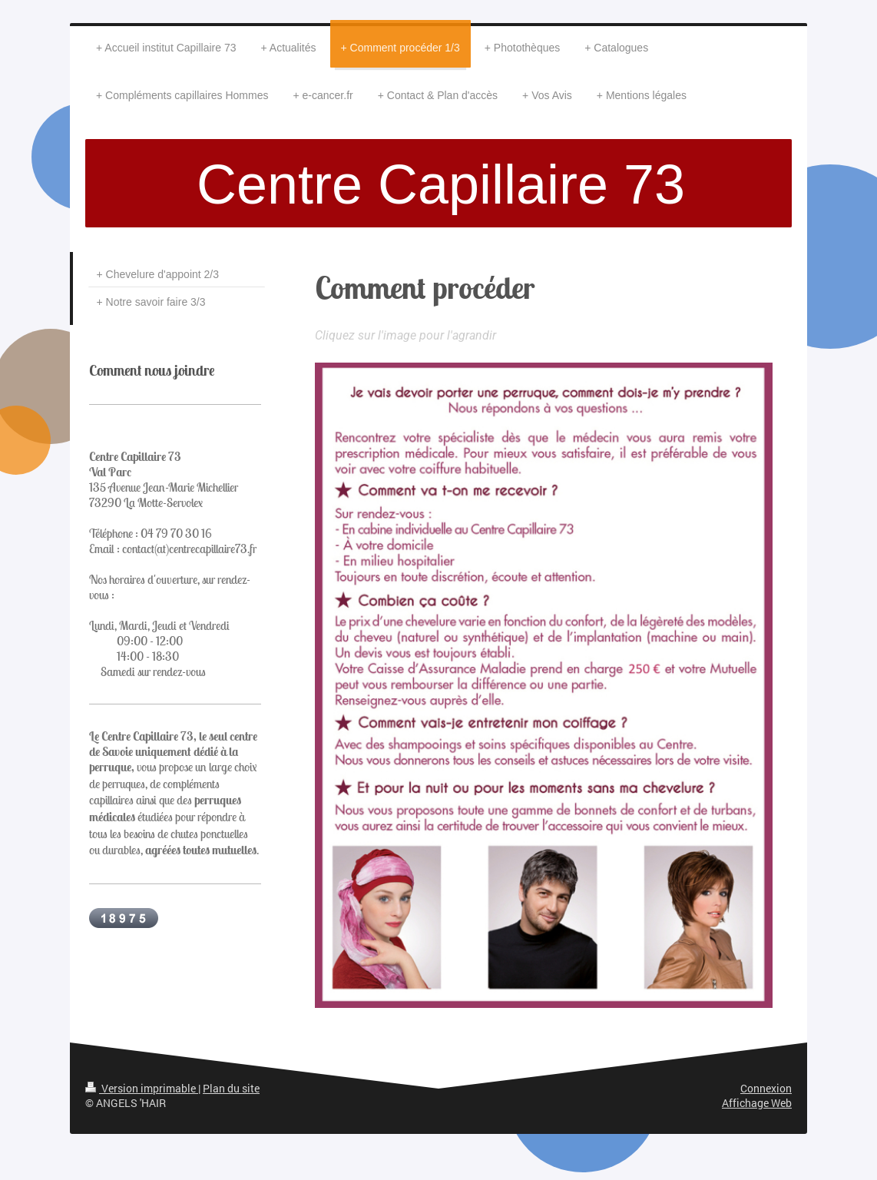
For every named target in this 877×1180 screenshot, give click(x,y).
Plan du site (231, 1088)
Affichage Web (757, 1102)
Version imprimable (141, 1088)
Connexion (766, 1088)
